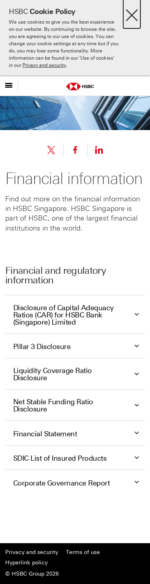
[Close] (132, 13)
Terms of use (83, 552)
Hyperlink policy (26, 562)
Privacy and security (44, 65)
